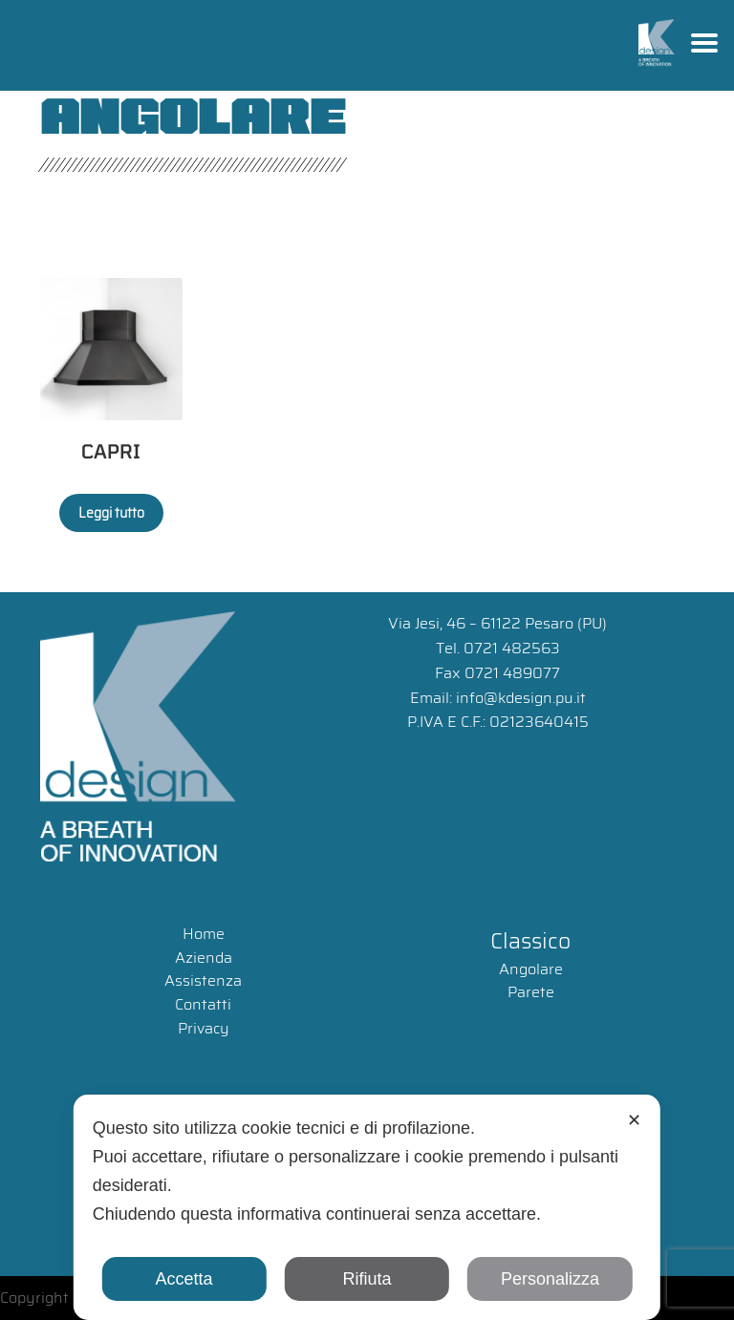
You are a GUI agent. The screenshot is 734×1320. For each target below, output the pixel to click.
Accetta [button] (184, 1278)
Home (204, 934)
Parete (530, 992)
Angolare (531, 969)
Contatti (203, 1004)
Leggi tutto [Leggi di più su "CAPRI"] (111, 512)
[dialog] (367, 1207)
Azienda (203, 957)
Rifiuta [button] (366, 1278)
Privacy (203, 1028)
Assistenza (203, 980)
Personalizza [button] (550, 1278)
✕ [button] (634, 1120)
